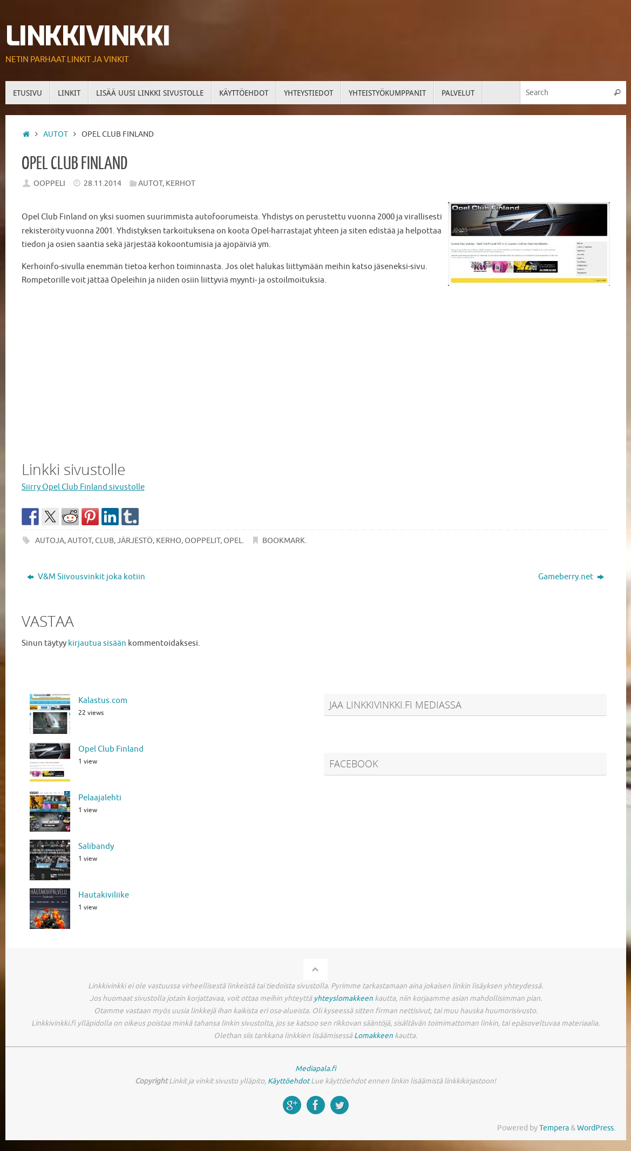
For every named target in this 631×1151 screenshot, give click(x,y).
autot (79, 540)
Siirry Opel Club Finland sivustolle (83, 487)
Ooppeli (49, 183)
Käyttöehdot (288, 1081)
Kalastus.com (102, 700)
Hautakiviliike (103, 895)
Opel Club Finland (111, 749)
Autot (55, 134)
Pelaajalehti (99, 798)
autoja (49, 540)
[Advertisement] (316, 371)
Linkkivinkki (87, 36)
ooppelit (202, 540)
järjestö (135, 540)
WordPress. (596, 1128)
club (104, 540)
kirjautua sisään (97, 643)
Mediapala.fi (315, 1068)
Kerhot (180, 183)
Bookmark (283, 540)
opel (232, 540)
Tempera (554, 1128)
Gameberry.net (571, 577)
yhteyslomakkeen (343, 998)
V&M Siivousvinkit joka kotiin (86, 577)
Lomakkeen (373, 1035)
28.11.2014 (102, 183)
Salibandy (96, 846)
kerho (168, 540)
